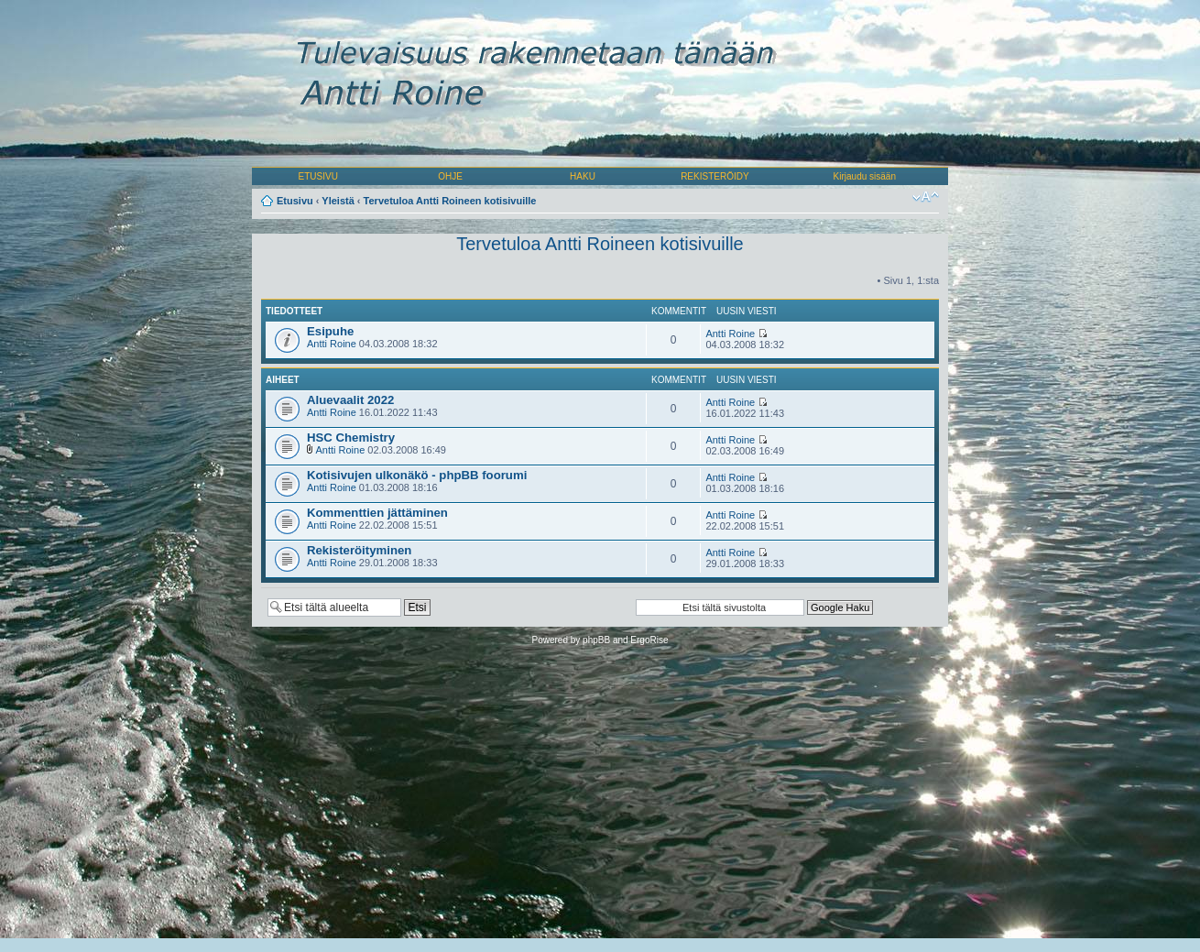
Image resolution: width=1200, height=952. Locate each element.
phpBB (596, 640)
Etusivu (295, 200)
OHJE (450, 176)
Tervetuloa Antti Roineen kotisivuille (450, 200)
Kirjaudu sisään (865, 176)
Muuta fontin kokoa (925, 197)
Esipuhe (330, 331)
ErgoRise (649, 640)
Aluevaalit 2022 (350, 400)
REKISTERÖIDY (714, 176)
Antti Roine (331, 343)
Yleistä (338, 200)
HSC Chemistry (351, 437)
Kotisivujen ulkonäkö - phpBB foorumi (417, 475)
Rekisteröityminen (359, 550)
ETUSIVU (318, 176)
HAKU (582, 176)
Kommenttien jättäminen (377, 513)
